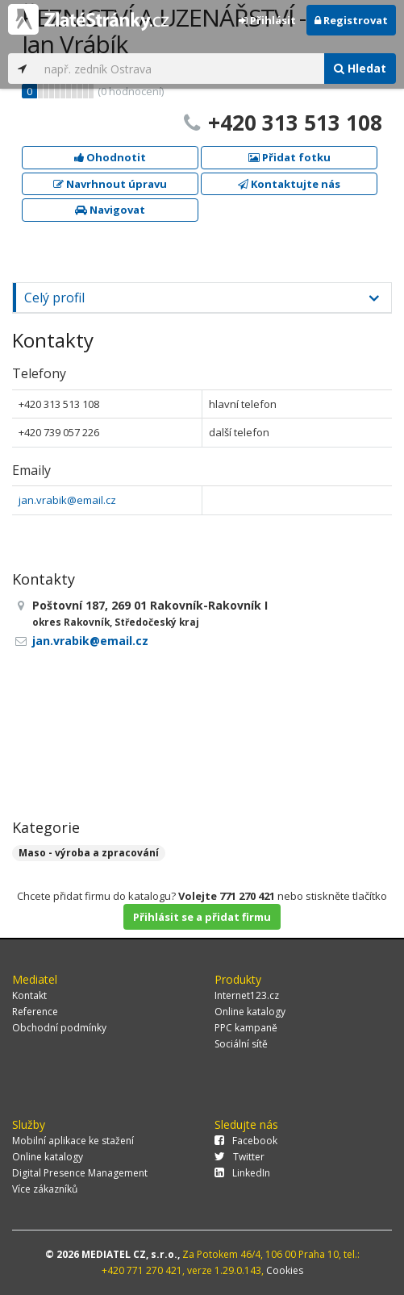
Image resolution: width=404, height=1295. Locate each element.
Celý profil (54, 297)
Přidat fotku (289, 157)
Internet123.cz (246, 995)
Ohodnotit (110, 157)
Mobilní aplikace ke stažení (73, 1140)
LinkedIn (242, 1173)
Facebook (245, 1140)
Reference (35, 1011)
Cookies (284, 1270)
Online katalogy (249, 1011)
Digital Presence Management (80, 1173)
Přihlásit (267, 20)
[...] (180, 68)
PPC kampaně (245, 1028)
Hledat (360, 68)
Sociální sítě (241, 1044)
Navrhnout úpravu (110, 184)
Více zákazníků (44, 1189)
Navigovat (110, 209)
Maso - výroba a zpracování (89, 853)
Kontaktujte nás (289, 184)
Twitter (239, 1157)
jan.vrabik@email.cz (67, 500)
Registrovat (351, 20)
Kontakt (29, 995)
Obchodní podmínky (59, 1028)
